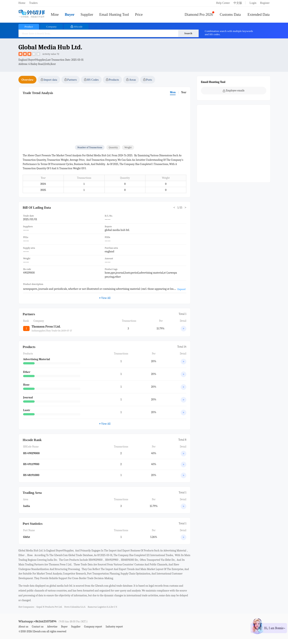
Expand (181, 289)
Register (265, 2)
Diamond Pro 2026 (199, 15)
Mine (55, 15)
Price (139, 15)
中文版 (238, 2)
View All (105, 423)
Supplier (87, 15)
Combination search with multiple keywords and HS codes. (229, 33)
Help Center (223, 2)
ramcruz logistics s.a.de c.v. (102, 606)
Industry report (114, 626)
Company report (93, 626)
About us (23, 626)
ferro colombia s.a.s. (75, 606)
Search (188, 33)
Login (253, 2)
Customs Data (230, 15)
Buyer (70, 15)
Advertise (52, 626)
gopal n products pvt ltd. (49, 606)
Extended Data (258, 15)
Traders (33, 2)
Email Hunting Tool (114, 15)
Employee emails (233, 90)
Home (21, 2)
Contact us (37, 626)
